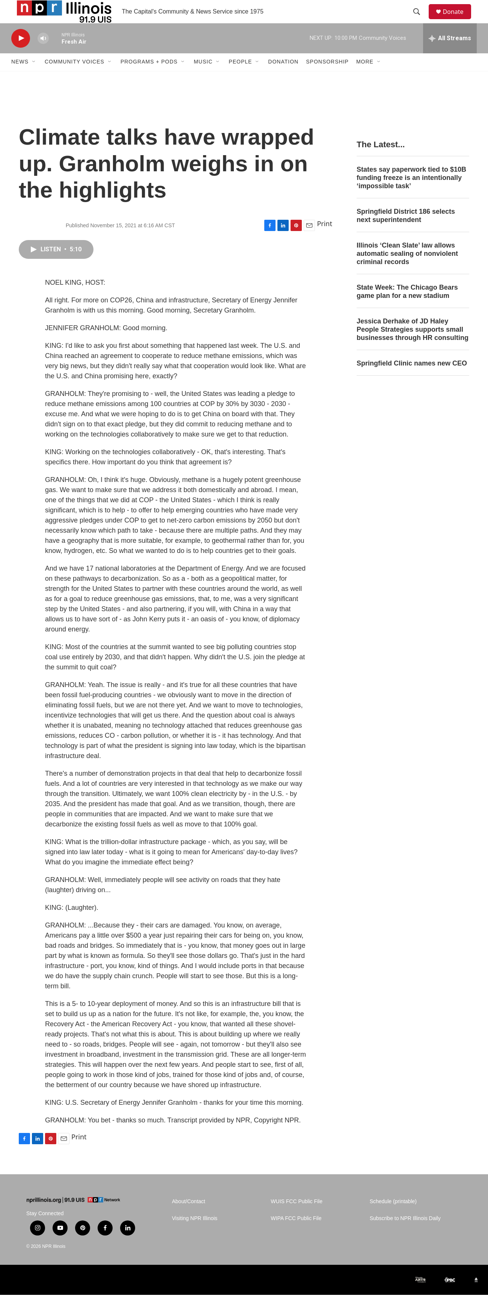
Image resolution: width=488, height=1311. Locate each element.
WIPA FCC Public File (296, 1234)
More (365, 78)
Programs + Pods (149, 78)
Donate (457, 20)
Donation (283, 78)
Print (324, 240)
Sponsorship (327, 78)
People (240, 78)
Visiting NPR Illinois (194, 1234)
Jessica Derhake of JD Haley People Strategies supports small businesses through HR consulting (412, 346)
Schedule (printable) (393, 1217)
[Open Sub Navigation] (34, 78)
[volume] (43, 54)
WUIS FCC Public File (296, 1217)
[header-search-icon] (420, 20)
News (20, 78)
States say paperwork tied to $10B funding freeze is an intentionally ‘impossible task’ (411, 194)
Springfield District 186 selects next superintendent (406, 232)
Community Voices (74, 78)
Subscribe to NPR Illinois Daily (405, 1234)
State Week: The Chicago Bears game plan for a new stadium (407, 308)
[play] (21, 54)
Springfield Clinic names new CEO (412, 379)
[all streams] (450, 54)
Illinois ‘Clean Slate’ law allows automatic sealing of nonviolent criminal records (407, 270)
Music (203, 78)
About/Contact (188, 1217)
